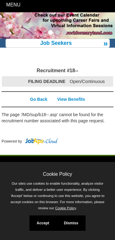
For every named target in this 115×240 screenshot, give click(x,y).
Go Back (39, 99)
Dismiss (71, 223)
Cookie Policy (57, 174)
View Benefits (71, 99)
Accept (43, 223)
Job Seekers (56, 43)
